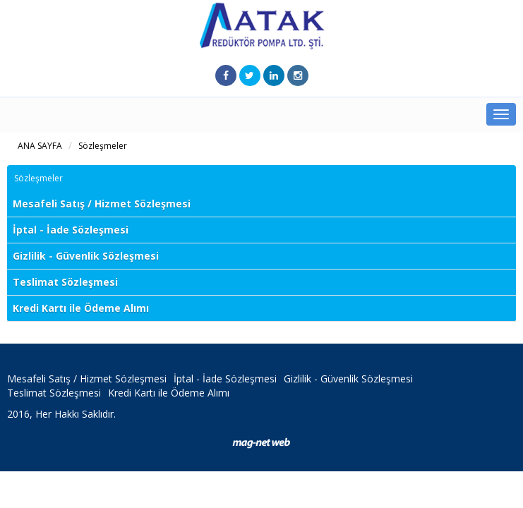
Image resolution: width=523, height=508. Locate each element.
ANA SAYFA (40, 146)
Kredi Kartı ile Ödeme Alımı (81, 308)
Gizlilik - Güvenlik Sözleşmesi (86, 255)
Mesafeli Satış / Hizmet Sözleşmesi (102, 203)
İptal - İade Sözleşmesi (70, 229)
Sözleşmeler (102, 146)
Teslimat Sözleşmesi (65, 282)
